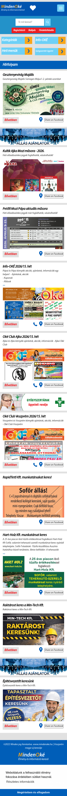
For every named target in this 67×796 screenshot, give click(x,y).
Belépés (32, 30)
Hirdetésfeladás (46, 30)
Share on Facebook (54, 120)
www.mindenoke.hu (43, 744)
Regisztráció (19, 30)
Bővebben (10, 120)
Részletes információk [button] (20, 781)
